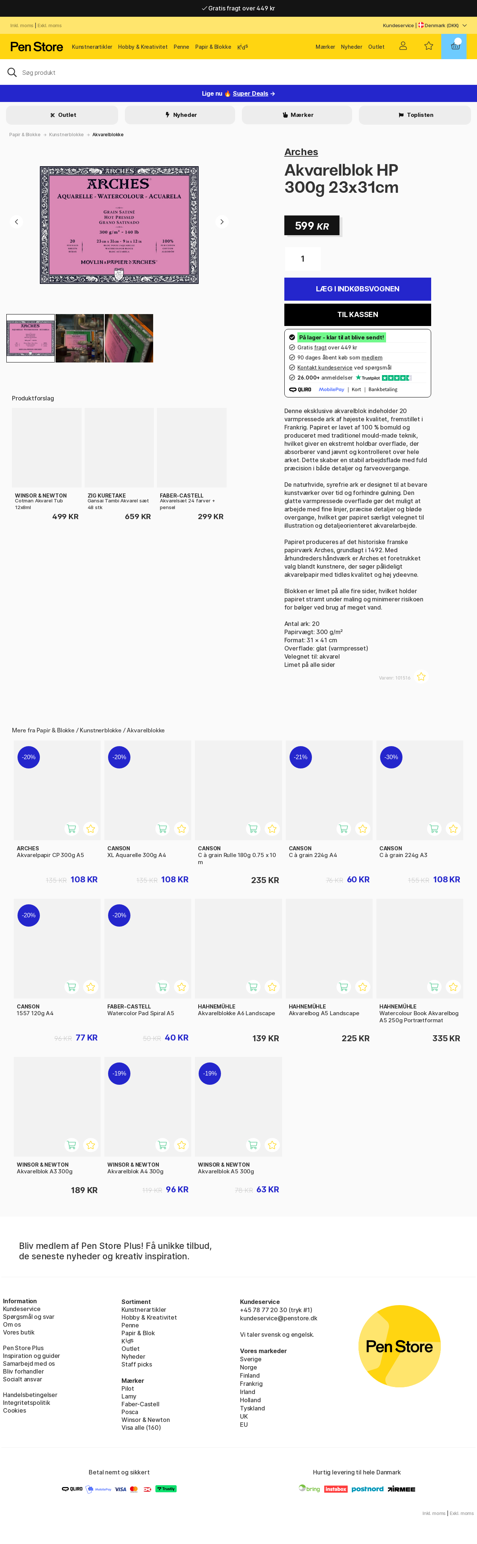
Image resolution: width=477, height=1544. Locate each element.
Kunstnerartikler (92, 47)
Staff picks (136, 1364)
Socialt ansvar (22, 1379)
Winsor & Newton (145, 1419)
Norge (248, 1367)
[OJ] (238, 71)
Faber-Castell (140, 1404)
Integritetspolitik (26, 1402)
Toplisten (419, 114)
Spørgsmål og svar (28, 1316)
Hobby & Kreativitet (143, 47)
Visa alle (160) (141, 1427)
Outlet (376, 47)
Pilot (127, 1388)
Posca (129, 1412)
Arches (301, 151)
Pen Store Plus (23, 1348)
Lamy (128, 1396)
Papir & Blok (138, 1333)
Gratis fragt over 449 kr (238, 8)
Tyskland (252, 1408)
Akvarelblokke (108, 134)
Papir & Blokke (213, 47)
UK (244, 1416)
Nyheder (351, 47)
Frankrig (251, 1383)
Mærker (325, 47)
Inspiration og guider (31, 1355)
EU (244, 1424)
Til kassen (357, 314)
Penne (181, 47)
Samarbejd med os (29, 1363)
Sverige (251, 1359)
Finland (250, 1375)
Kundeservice (398, 25)
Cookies (14, 1410)
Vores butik (19, 1332)
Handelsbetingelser (30, 1394)
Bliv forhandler (23, 1371)
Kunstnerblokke (66, 134)
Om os (12, 1324)
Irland (247, 1392)
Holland (250, 1400)
